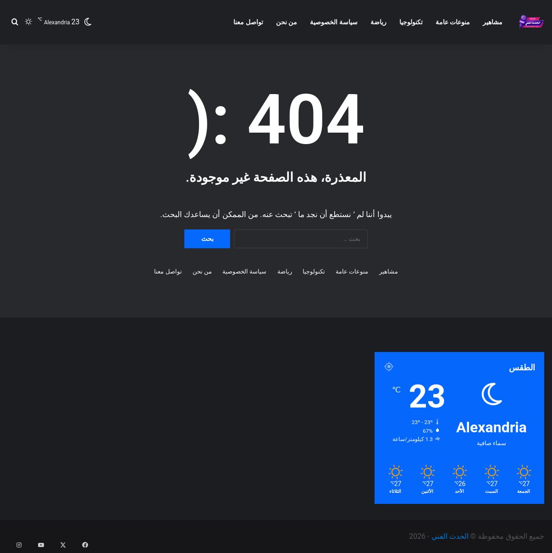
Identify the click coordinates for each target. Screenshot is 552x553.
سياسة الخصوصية (333, 22)
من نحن (286, 22)
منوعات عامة (453, 22)
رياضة (378, 22)
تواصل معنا (248, 22)
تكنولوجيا (411, 22)
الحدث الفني (450, 536)
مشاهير (492, 22)
